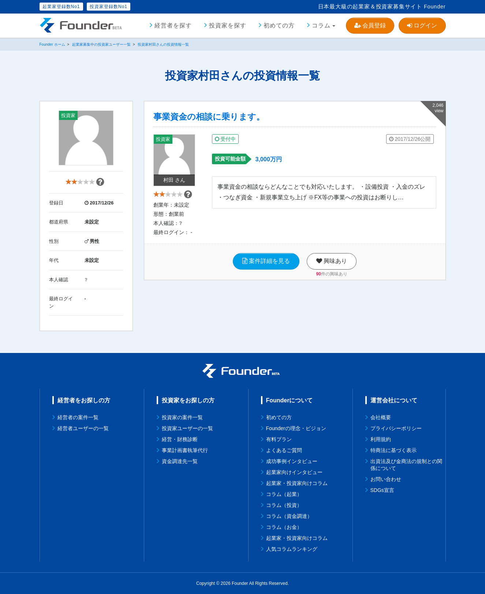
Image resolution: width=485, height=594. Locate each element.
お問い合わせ (385, 479)
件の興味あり (331, 279)
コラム (321, 25)
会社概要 (380, 417)
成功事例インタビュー (291, 461)
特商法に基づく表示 (393, 450)
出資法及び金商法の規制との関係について (406, 464)
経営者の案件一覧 (77, 417)
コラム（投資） (284, 505)
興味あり (331, 267)
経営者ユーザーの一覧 (83, 428)
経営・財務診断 (180, 439)
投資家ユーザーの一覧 (187, 428)
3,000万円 (268, 159)
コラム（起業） (284, 494)
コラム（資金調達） (289, 516)
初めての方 (279, 25)
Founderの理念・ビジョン (296, 428)
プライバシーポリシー (396, 428)
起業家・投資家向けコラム (297, 483)
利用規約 (380, 439)
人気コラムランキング (291, 549)
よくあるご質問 (284, 450)
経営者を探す (173, 25)
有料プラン (279, 439)
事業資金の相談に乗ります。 (209, 116)
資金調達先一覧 (180, 461)
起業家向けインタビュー (294, 472)
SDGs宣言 (382, 490)
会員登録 (370, 25)
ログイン (422, 25)
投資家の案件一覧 (182, 417)
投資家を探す (227, 25)
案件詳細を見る (266, 267)
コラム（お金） (284, 527)
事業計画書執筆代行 (185, 450)
